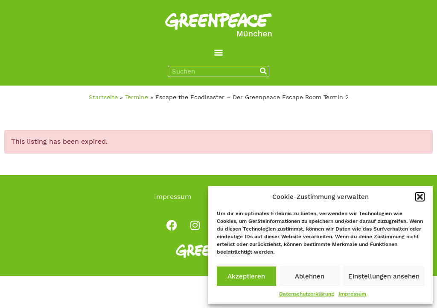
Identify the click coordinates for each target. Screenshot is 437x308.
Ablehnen (309, 276)
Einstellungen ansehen (384, 276)
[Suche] (263, 71)
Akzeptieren (246, 276)
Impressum (352, 294)
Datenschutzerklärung (306, 294)
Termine (136, 97)
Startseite (103, 97)
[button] (420, 196)
